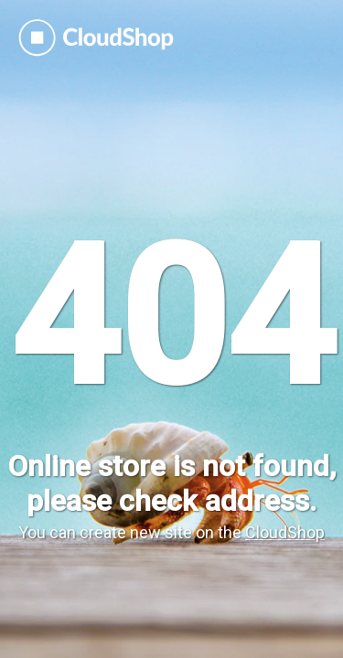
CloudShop (285, 532)
